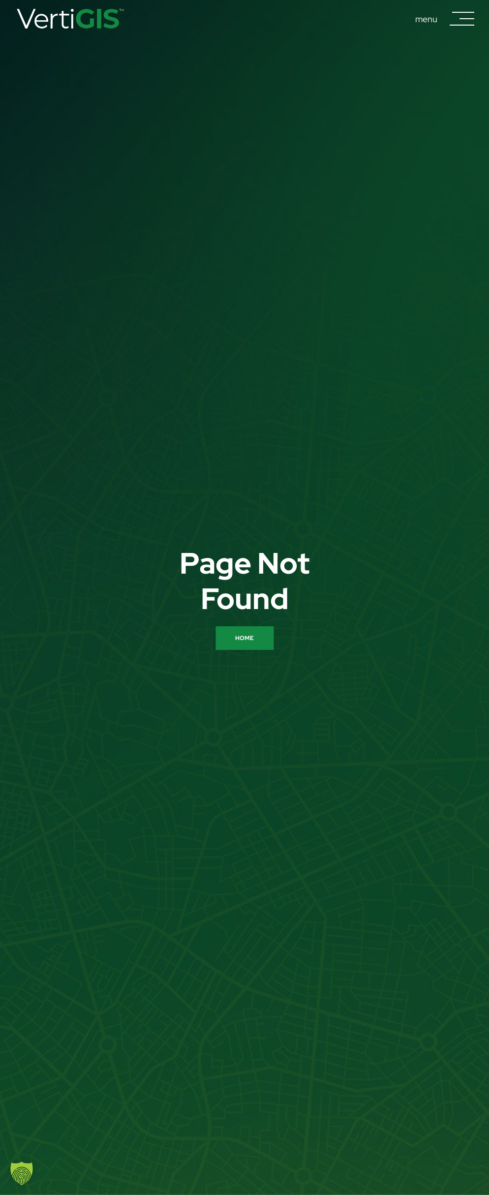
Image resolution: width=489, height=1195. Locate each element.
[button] (21, 1173)
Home (244, 638)
